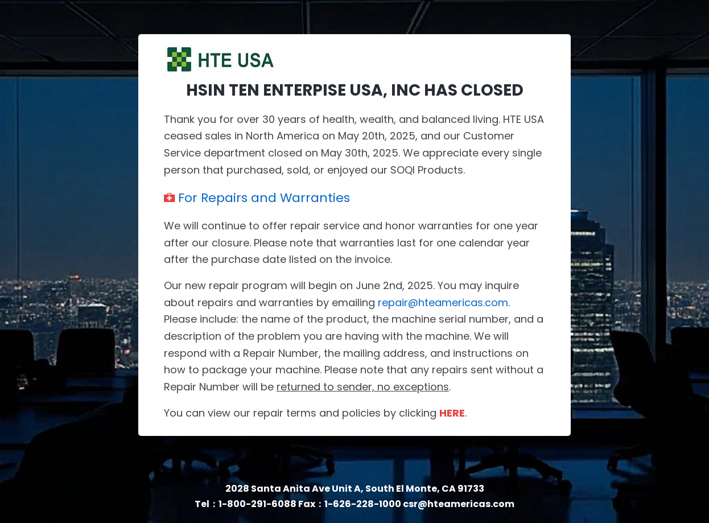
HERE (452, 413)
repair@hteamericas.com (443, 302)
